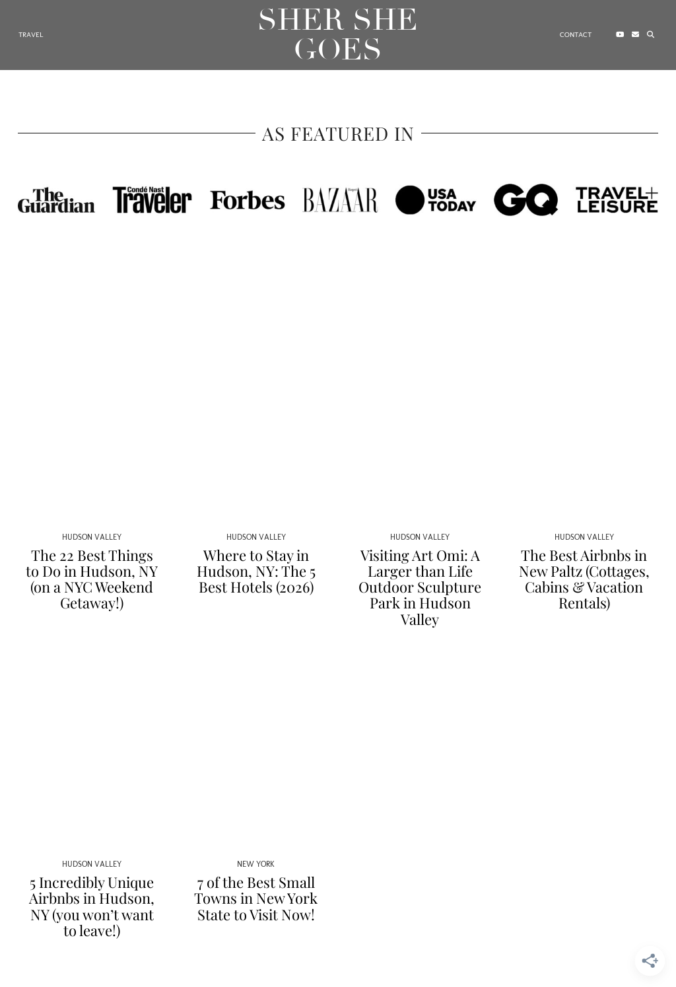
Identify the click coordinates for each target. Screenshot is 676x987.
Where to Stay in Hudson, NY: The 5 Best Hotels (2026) (256, 571)
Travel (30, 34)
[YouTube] (620, 35)
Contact (576, 34)
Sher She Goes (337, 35)
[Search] (650, 35)
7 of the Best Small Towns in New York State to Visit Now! (256, 898)
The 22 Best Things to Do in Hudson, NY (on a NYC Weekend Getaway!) (92, 579)
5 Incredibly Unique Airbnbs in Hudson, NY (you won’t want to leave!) (91, 906)
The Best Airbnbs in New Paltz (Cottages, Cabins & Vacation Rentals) (584, 579)
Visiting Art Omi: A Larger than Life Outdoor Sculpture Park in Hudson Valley (419, 587)
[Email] (635, 35)
